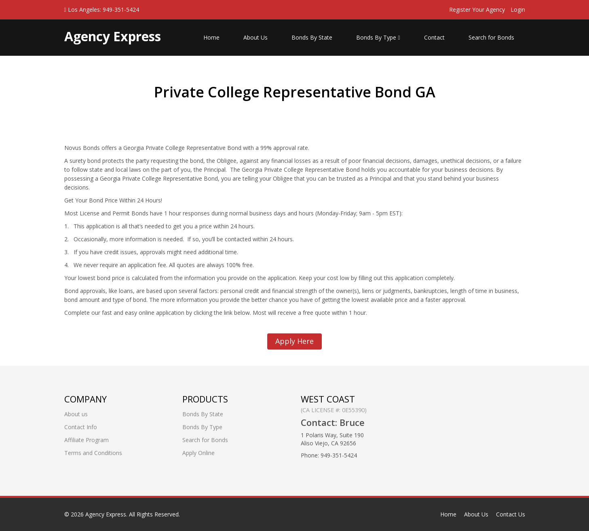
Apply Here (294, 341)
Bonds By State (311, 37)
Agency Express (105, 514)
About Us (255, 37)
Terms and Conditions (93, 453)
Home (211, 37)
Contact (434, 37)
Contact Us (510, 514)
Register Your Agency (477, 9)
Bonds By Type (378, 37)
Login (518, 9)
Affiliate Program (86, 440)
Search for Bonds (491, 37)
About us (76, 414)
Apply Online (198, 453)
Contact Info (80, 427)
